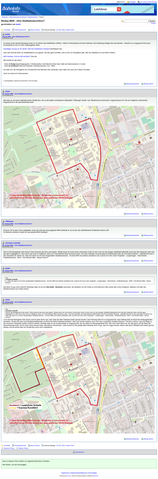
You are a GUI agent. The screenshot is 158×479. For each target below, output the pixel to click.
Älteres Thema (23, 448)
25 (57, 30)
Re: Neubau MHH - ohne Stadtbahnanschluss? (17, 94)
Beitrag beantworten (132, 84)
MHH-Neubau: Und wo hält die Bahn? (17, 56)
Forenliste (7, 30)
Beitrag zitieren (148, 84)
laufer (18, 24)
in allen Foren (69, 30)
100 (63, 30)
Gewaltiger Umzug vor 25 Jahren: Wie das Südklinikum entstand (26, 49)
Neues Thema (35, 30)
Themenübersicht (20, 30)
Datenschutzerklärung (78, 473)
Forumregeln (92, 473)
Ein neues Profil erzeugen (148, 2)
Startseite (5, 17)
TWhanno (9, 221)
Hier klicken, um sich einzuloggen (14, 465)
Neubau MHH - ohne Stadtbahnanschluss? (16, 36)
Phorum (69, 476)
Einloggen (133, 2)
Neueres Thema (9, 448)
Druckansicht (80, 452)
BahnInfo (95, 476)
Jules (7, 91)
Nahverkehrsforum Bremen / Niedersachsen (23, 17)
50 (60, 30)
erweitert (153, 23)
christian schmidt (12, 243)
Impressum (65, 473)
